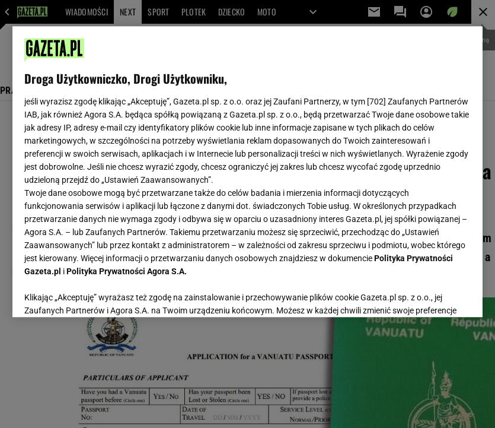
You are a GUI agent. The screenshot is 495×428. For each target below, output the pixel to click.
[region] (247, 171)
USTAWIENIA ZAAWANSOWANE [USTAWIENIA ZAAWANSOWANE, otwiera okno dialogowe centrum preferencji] (101, 293)
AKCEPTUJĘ (430, 294)
